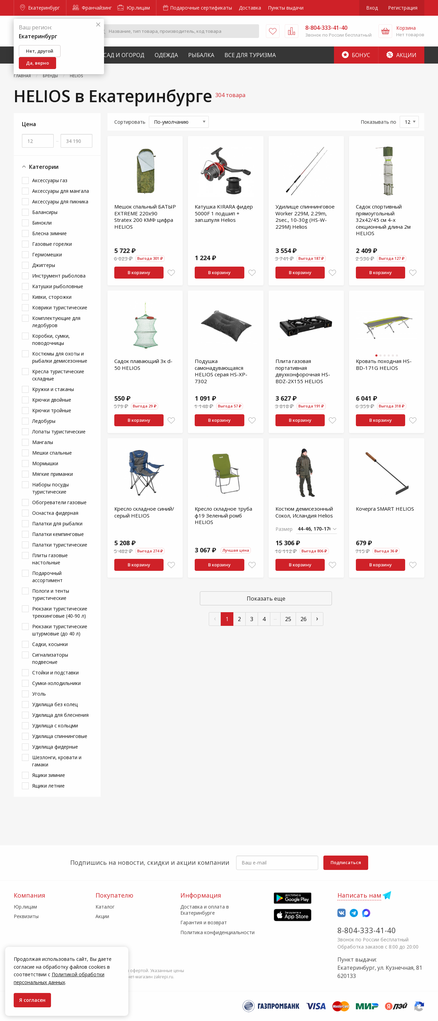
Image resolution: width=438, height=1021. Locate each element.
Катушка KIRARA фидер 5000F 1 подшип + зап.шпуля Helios (224, 213)
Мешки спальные (52, 452)
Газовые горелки (52, 244)
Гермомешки (47, 254)
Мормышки (45, 463)
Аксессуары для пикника (60, 201)
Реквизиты (26, 916)
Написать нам (359, 895)
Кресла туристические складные (58, 375)
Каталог (105, 906)
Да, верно (37, 63)
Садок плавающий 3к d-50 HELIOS (143, 364)
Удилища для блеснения (60, 715)
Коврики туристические (59, 307)
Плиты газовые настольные (50, 559)
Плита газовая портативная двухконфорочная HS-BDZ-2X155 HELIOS (302, 371)
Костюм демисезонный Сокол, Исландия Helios (304, 512)
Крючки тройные (51, 410)
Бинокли (42, 222)
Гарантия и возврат (203, 922)
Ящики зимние (48, 775)
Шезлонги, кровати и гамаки (56, 761)
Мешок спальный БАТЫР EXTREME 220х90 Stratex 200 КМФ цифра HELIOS (145, 216)
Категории (40, 167)
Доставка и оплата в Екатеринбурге (204, 909)
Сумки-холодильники (56, 683)
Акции (401, 55)
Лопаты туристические (59, 431)
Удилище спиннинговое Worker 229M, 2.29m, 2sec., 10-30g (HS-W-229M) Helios (305, 216)
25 (288, 619)
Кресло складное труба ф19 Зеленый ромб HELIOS (223, 515)
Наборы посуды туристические (50, 488)
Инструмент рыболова (59, 275)
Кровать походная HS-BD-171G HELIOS (384, 364)
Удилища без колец (55, 704)
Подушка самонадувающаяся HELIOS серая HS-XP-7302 (221, 371)
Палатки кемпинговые (58, 534)
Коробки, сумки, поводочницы (51, 339)
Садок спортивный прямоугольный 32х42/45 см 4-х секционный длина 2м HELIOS (383, 220)
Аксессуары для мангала (60, 191)
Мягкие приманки (52, 474)
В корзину (139, 272)
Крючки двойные (51, 400)
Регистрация (402, 7)
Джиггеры (43, 265)
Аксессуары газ (49, 180)
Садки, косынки (50, 644)
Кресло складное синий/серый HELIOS (144, 512)
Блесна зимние (49, 233)
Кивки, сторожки (52, 297)
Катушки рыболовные (57, 286)
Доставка (250, 7)
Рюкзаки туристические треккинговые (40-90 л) (59, 612)
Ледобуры (43, 421)
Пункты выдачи (286, 7)
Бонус (356, 55)
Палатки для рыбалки (57, 523)
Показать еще (266, 598)
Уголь (39, 693)
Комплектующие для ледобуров (56, 321)
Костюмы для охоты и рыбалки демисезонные (59, 357)
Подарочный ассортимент (47, 576)
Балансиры (44, 212)
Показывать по (378, 122)
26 (303, 619)
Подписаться (346, 862)
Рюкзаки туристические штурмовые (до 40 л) (59, 630)
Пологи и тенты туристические (50, 594)
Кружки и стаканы (53, 389)
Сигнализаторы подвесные (50, 658)
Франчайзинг (92, 7)
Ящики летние (48, 785)
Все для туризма (250, 55)
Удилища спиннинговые (59, 736)
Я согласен (32, 1000)
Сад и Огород (123, 55)
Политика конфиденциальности (217, 932)
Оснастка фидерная (55, 513)
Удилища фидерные (55, 746)
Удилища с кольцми (55, 725)
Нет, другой (39, 51)
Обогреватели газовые (59, 502)
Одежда (166, 55)
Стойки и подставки (55, 672)
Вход (372, 7)
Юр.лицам (133, 7)
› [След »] (317, 618)
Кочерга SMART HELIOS (385, 508)
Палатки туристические (59, 544)
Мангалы (42, 442)
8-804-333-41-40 (366, 930)
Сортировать (129, 122)
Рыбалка (201, 55)
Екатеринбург (40, 7)
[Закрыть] (98, 24)
